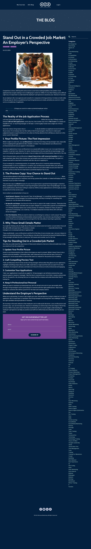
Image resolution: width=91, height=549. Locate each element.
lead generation (73, 276)
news (70, 348)
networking (72, 346)
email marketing (73, 225)
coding (70, 156)
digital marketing (73, 215)
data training (72, 207)
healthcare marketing (75, 260)
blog (69, 105)
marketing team (73, 321)
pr (69, 389)
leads (70, 282)
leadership (71, 280)
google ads (71, 250)
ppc (69, 387)
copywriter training (74, 180)
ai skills (70, 74)
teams (70, 460)
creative (71, 187)
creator (70, 189)
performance (72, 372)
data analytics (72, 205)
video (70, 497)
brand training (73, 115)
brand (70, 111)
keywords (71, 272)
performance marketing (75, 374)
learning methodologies (75, 289)
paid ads (71, 370)
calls (69, 132)
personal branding (74, 378)
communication (73, 158)
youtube (70, 517)
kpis (69, 274)
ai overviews (72, 70)
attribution (71, 91)
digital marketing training (76, 217)
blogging (71, 107)
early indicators (30, 129)
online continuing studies (76, 356)
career (70, 138)
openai (70, 360)
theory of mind (73, 468)
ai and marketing (73, 52)
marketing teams (73, 323)
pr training (71, 391)
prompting (71, 399)
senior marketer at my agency (33, 119)
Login (58, 5)
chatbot (70, 142)
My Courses (21, 5)
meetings (71, 334)
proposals (71, 403)
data (69, 203)
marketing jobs (73, 315)
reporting (71, 413)
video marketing (73, 499)
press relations (73, 393)
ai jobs (70, 64)
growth (70, 258)
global (70, 246)
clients (70, 154)
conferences (72, 166)
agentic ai (71, 48)
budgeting (71, 119)
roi (69, 423)
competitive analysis (74, 162)
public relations (73, 407)
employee (71, 229)
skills (70, 444)
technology (71, 464)
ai (69, 50)
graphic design (73, 256)
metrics (70, 340)
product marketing (74, 395)
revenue (71, 421)
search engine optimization (76, 436)
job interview (13, 46)
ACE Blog (31, 5)
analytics (71, 85)
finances (71, 236)
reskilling (71, 417)
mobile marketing (73, 344)
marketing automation (75, 309)
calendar (71, 129)
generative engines (74, 242)
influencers (72, 264)
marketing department (75, 313)
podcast (71, 385)
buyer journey (72, 128)
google (70, 248)
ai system (71, 76)
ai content (71, 58)
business (71, 121)
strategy (71, 454)
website (70, 507)
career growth (6, 46)
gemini (70, 240)
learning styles (73, 291)
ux (69, 493)
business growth (73, 123)
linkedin (70, 295)
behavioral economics (75, 103)
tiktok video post (73, 474)
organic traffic (73, 366)
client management (74, 152)
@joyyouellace (10, 108)
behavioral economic (74, 101)
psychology (71, 405)
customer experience (75, 193)
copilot (70, 178)
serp (69, 442)
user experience (73, 491)
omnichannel (72, 354)
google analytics (73, 252)
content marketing (74, 172)
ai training (71, 83)
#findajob (11, 110)
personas (71, 380)
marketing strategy (74, 319)
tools (70, 478)
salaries (71, 427)
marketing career (74, 311)
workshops (71, 511)
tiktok (70, 472)
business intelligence (74, 125)
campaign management (75, 134)
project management (74, 397)
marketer (71, 303)
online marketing (73, 358)
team (70, 456)
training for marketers (75, 482)
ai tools (70, 81)
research (71, 415)
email (70, 223)
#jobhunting (32, 110)
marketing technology (75, 325)
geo (69, 244)
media (70, 331)
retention (71, 419)
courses (71, 185)
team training (72, 458)
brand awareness (73, 113)
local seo (71, 299)
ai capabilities (72, 56)
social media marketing (75, 450)
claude (70, 148)
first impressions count (42, 228)
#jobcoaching (19, 110)
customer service (73, 199)
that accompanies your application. (48, 176)
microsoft (71, 342)
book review (72, 109)
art (69, 87)
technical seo (72, 462)
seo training (72, 440)
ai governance (72, 60)
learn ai (71, 285)
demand (70, 209)
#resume (26, 110)
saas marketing (73, 425)
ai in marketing (73, 62)
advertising (72, 46)
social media (72, 448)
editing (70, 221)
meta (70, 338)
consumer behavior (74, 168)
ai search (71, 72)
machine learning (73, 301)
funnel (70, 238)
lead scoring (72, 278)
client (70, 150)
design (70, 211)
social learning (73, 446)
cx (69, 201)
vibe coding (72, 495)
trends (70, 484)
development (72, 213)
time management (74, 476)
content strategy (73, 174)
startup (70, 452)
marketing (71, 307)
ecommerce (72, 219)
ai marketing (72, 66)
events (70, 234)
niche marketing (73, 352)
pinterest (71, 382)
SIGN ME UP (34, 335)
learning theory (73, 293)
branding (71, 117)
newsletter (71, 350)
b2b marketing (73, 99)
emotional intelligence (75, 227)
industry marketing (74, 262)
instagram (71, 266)
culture (70, 191)
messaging (71, 336)
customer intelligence (75, 195)
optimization (72, 364)
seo (69, 438)
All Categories (72, 44)
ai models (71, 68)
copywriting (72, 183)
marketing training (74, 327)
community (71, 160)
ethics (70, 231)
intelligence (71, 268)
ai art (70, 54)
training (71, 480)
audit (70, 95)
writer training (73, 513)
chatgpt (70, 144)
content (70, 170)
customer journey (74, 197)
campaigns (71, 136)
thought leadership (74, 470)
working (71, 509)
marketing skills (73, 317)
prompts (71, 401)
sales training (72, 431)
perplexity (71, 376)
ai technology (72, 78)
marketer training (74, 305)
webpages (71, 505)
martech (71, 329)
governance (72, 254)
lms (69, 297)
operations (71, 362)
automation (72, 97)
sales (70, 429)
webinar (71, 503)
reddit (70, 409)
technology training (74, 466)
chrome (70, 146)
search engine (72, 433)
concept (70, 164)
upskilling (71, 487)
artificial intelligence (74, 89)
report (70, 411)
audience (71, 93)
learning (71, 287)
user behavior (72, 489)
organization (72, 368)
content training (73, 176)
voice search (72, 501)
